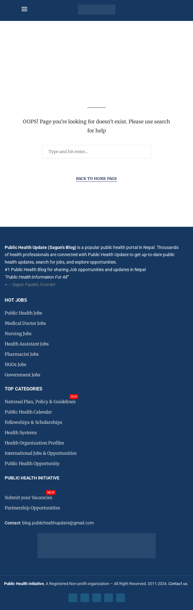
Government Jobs (22, 375)
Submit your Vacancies (28, 497)
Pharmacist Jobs (22, 354)
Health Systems (21, 432)
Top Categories (23, 389)
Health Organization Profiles (34, 443)
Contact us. (178, 583)
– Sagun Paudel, (23, 284)
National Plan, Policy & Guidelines (40, 401)
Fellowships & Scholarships (33, 422)
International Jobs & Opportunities (41, 453)
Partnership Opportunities (32, 508)
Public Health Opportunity (32, 463)
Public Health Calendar (28, 412)
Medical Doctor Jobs (25, 323)
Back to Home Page (96, 178)
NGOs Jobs (15, 364)
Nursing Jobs (18, 333)
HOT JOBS (16, 300)
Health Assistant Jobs (27, 344)
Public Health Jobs (23, 313)
